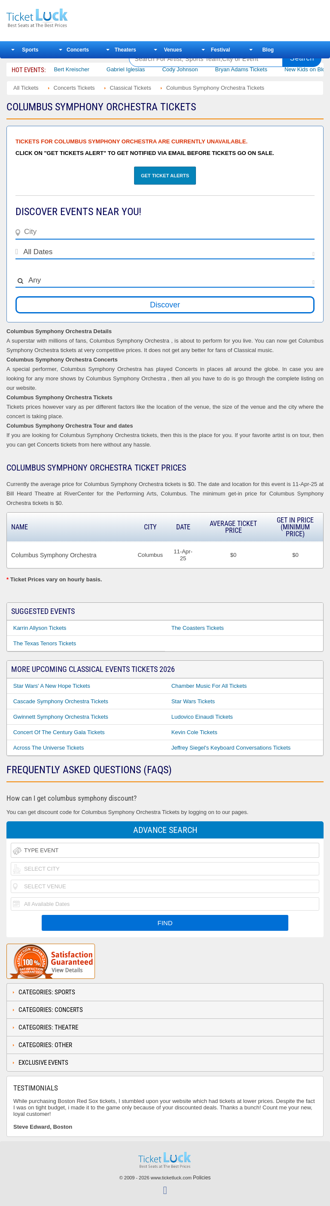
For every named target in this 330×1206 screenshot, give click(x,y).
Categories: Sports (46, 992)
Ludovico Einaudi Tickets (202, 717)
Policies (202, 1178)
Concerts (78, 50)
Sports (30, 50)
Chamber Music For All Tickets (209, 686)
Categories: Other (45, 1045)
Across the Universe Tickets (48, 747)
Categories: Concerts (50, 1010)
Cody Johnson (192, 69)
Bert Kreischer (83, 69)
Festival (220, 50)
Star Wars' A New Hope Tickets (51, 686)
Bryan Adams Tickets (253, 69)
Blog (268, 50)
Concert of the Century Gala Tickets (59, 732)
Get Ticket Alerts (165, 175)
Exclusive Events (43, 1062)
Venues (173, 50)
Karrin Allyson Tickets (40, 628)
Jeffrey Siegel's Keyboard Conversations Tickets (231, 747)
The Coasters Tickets (197, 628)
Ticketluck (61, 18)
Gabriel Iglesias (138, 69)
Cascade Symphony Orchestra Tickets (60, 701)
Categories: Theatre (48, 1027)
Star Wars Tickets (193, 701)
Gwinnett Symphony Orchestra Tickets (60, 717)
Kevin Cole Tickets (194, 732)
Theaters (125, 50)
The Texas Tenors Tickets (44, 643)
